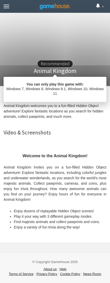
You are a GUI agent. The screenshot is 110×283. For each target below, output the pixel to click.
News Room (92, 274)
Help (63, 269)
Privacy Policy (46, 274)
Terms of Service (21, 274)
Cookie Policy (70, 274)
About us (50, 269)
